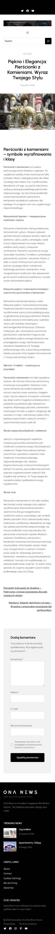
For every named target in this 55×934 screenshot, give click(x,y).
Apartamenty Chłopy (30, 842)
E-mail (15, 708)
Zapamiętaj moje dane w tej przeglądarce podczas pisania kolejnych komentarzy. (28, 745)
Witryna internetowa (21, 725)
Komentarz (17, 659)
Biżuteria (27, 54)
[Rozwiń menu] (27, 4)
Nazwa (15, 692)
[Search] (48, 41)
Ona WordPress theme (32, 920)
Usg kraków (25, 829)
